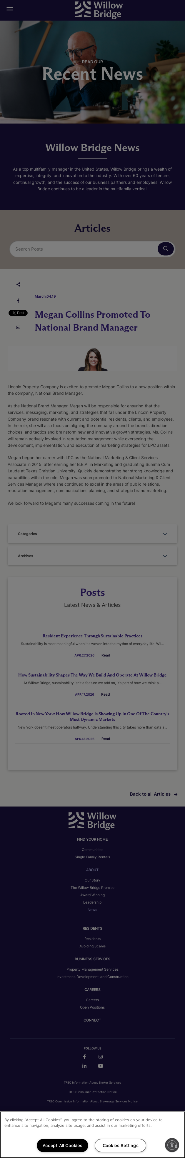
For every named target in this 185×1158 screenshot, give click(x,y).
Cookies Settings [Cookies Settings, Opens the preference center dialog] (121, 1145)
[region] (92, 1134)
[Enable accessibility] (172, 1145)
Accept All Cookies (62, 1145)
